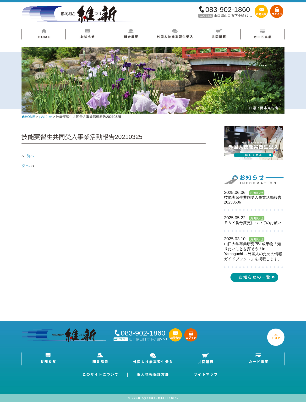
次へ (26, 166)
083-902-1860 (227, 9)
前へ (30, 156)
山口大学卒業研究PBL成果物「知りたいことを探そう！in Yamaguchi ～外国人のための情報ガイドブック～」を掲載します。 (253, 251)
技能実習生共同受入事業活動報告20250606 (252, 199)
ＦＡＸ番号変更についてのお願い (252, 223)
